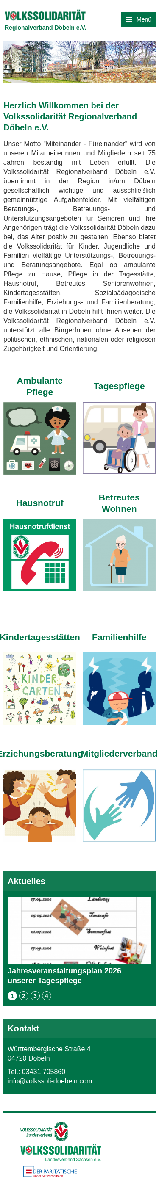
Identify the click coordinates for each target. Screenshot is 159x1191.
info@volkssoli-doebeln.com (50, 1081)
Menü (138, 19)
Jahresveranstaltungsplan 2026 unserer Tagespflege (79, 941)
